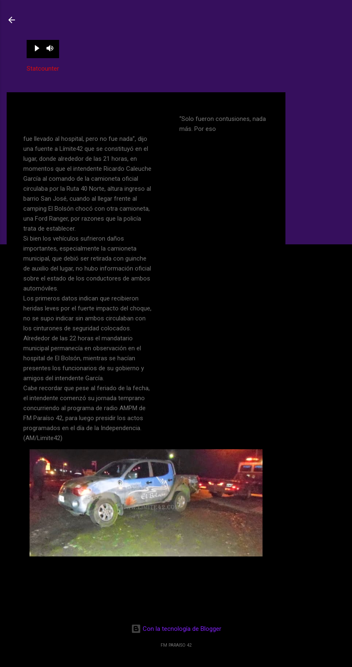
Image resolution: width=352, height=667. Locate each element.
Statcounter (43, 68)
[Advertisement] (318, 217)
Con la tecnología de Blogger (176, 629)
